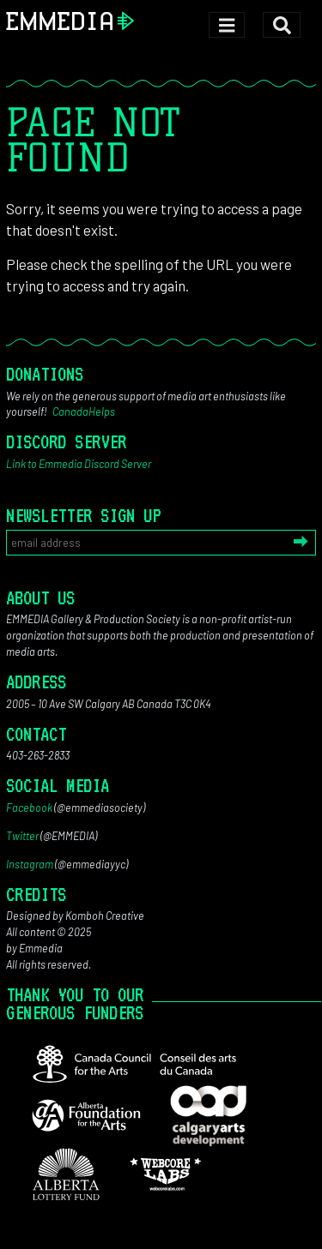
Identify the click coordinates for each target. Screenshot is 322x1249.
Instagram (29, 864)
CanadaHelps (83, 411)
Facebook (29, 807)
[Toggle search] (282, 25)
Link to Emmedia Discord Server (78, 464)
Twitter (22, 836)
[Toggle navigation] (226, 25)
